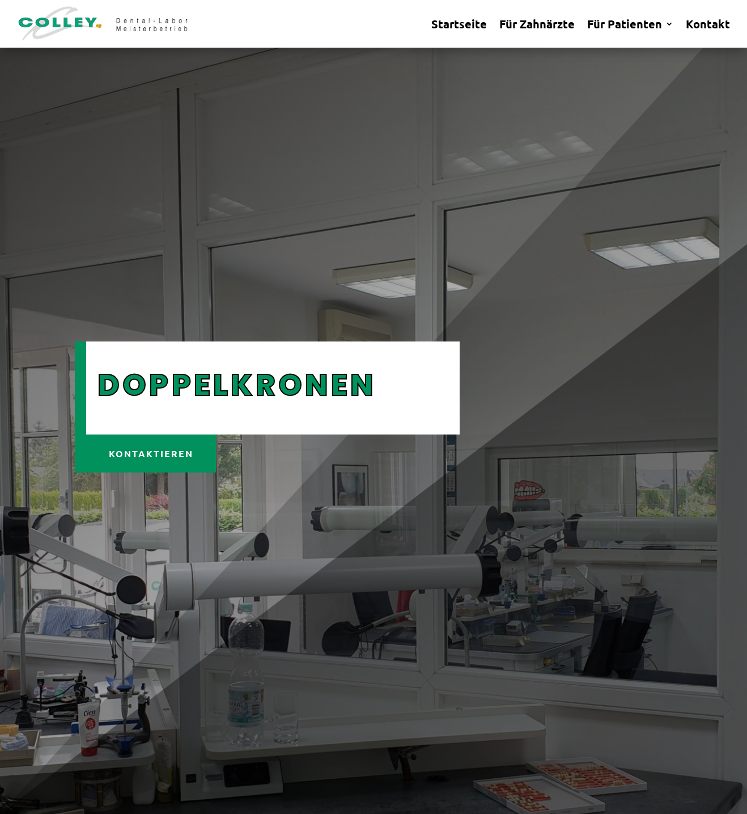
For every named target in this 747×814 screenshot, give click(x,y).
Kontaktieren (151, 453)
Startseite (459, 25)
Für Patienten (624, 25)
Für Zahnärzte (537, 25)
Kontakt (708, 25)
